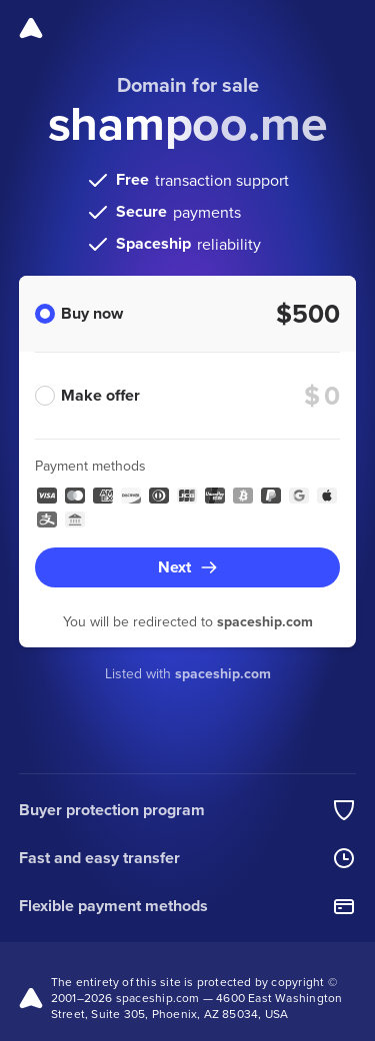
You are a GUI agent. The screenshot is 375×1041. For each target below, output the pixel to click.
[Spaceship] (31, 28)
